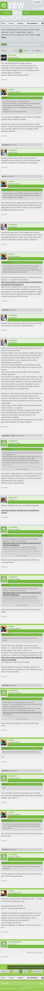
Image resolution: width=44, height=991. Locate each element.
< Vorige (3, 50)
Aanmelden (37, 2)
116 (17, 50)
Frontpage (7, 13)
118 (24, 50)
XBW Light (5, 983)
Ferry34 (11, 891)
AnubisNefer (5, 145)
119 (27, 50)
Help (41, 983)
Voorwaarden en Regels (27, 986)
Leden (26, 13)
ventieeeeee (12, 150)
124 (33, 50)
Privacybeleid (39, 986)
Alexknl (11, 89)
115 (14, 50)
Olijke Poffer (12, 497)
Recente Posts (22, 17)
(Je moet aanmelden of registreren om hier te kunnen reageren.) (25, 967)
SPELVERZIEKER (14, 942)
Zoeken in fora (8, 17)
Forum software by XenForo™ (9, 988)
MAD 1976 (12, 55)
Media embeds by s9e (25, 988)
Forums (17, 13)
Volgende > (39, 50)
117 (21, 50)
